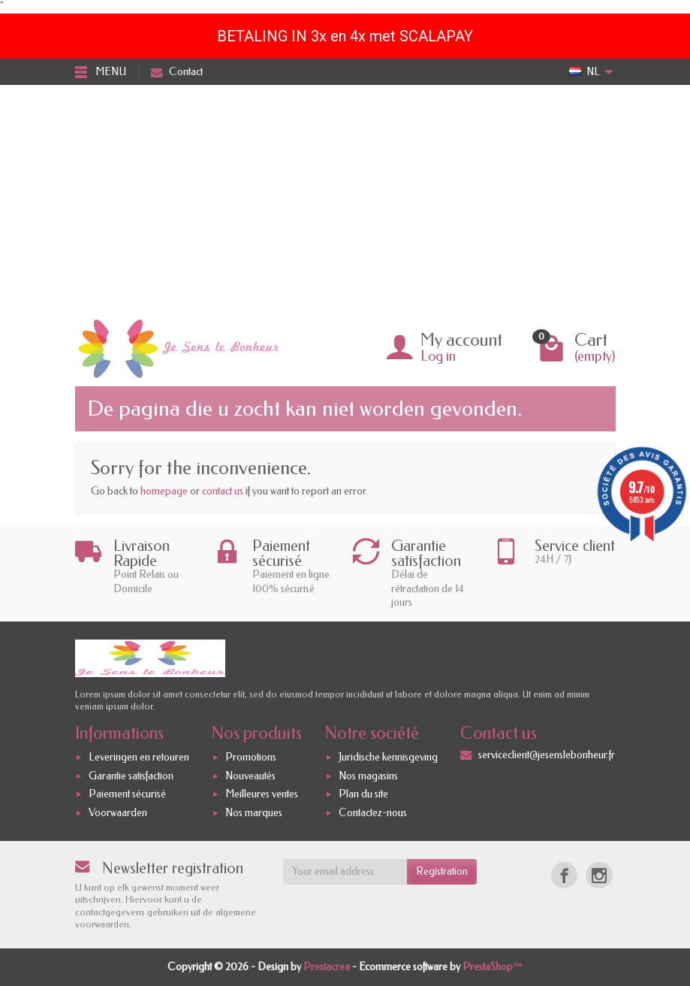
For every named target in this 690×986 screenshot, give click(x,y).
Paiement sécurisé (127, 794)
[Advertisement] (345, 197)
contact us (222, 491)
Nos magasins (368, 776)
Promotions (250, 757)
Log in (438, 356)
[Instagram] (599, 875)
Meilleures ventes (261, 794)
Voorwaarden (118, 812)
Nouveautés (250, 776)
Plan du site (363, 794)
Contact (177, 71)
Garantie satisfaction (131, 776)
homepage (164, 491)
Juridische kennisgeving (388, 757)
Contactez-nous (373, 812)
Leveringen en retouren (139, 757)
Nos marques (253, 812)
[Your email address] (345, 872)
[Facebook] (564, 875)
